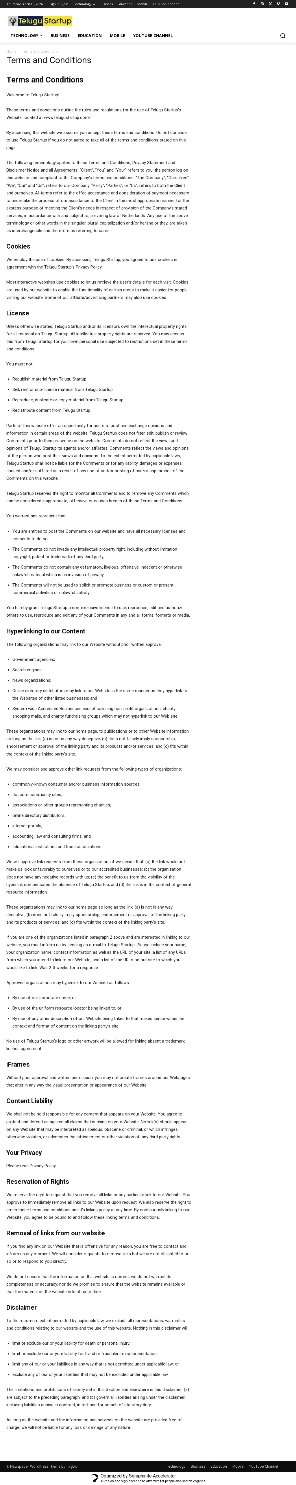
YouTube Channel (263, 1466)
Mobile (238, 1466)
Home (11, 51)
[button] (283, 36)
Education (219, 1466)
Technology (175, 1466)
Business (198, 1466)
